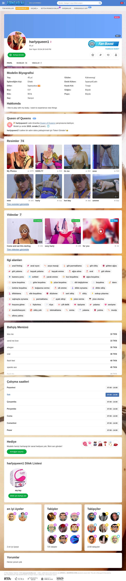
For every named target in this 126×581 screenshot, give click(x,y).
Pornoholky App (81, 8)
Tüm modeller (8, 8)
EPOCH (62, 573)
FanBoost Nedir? (112, 49)
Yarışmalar (66, 8)
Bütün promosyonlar (50, 8)
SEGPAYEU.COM (72, 573)
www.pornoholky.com (29, 573)
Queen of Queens (47, 123)
